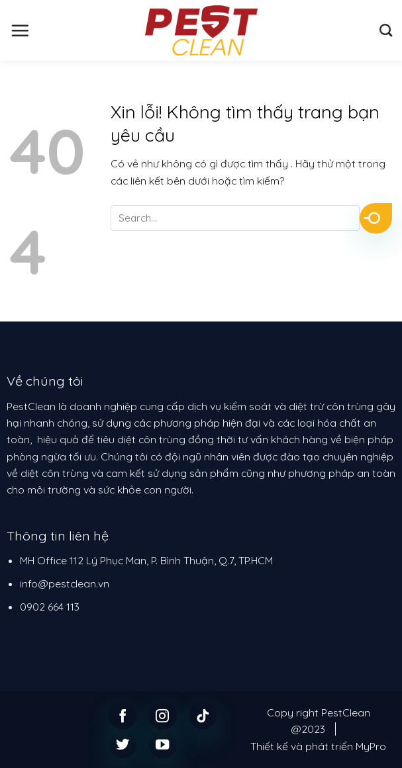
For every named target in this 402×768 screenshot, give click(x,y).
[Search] (385, 30)
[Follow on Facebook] (123, 715)
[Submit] (376, 218)
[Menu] (20, 30)
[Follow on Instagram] (162, 715)
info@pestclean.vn (64, 583)
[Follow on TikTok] (203, 715)
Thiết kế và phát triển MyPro (318, 746)
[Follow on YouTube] (162, 744)
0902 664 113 (49, 606)
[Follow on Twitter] (123, 744)
